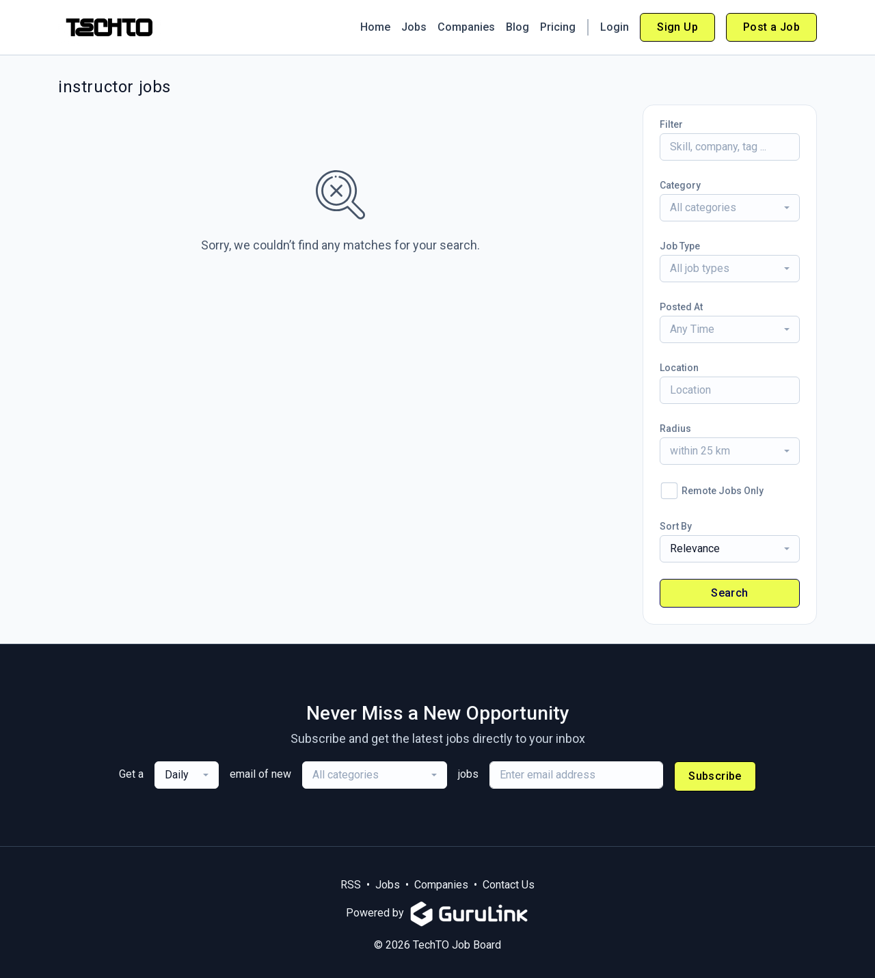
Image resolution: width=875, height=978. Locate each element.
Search (729, 592)
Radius (675, 428)
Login (614, 27)
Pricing (558, 27)
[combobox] (730, 207)
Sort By (676, 526)
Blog (517, 27)
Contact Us (509, 884)
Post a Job (771, 27)
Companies (466, 27)
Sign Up (677, 27)
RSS (350, 884)
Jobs (414, 27)
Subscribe (715, 776)
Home (375, 27)
